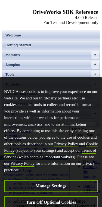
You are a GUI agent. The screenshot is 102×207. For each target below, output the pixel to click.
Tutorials (52, 84)
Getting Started (18, 45)
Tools (52, 74)
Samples (52, 65)
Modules (52, 55)
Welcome (13, 35)
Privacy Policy (66, 152)
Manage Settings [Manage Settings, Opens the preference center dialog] (51, 194)
